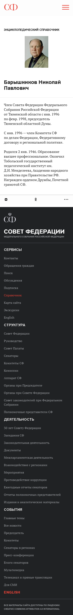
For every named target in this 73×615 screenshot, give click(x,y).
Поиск (8, 273)
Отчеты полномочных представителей (32, 495)
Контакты (11, 258)
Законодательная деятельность (26, 443)
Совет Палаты (14, 348)
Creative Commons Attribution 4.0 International (32, 609)
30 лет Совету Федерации (22, 428)
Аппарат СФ (13, 378)
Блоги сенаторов (16, 562)
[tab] (36, 199)
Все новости (12, 525)
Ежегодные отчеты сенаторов (25, 487)
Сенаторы (11, 356)
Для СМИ (10, 585)
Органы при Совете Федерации (27, 393)
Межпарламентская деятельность (28, 457)
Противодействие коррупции (25, 480)
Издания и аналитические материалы (31, 502)
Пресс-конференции (19, 555)
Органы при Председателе (23, 385)
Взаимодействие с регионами (25, 465)
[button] (65, 8)
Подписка (11, 288)
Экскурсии (11, 310)
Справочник (13, 295)
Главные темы (14, 518)
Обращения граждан (19, 266)
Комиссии (11, 370)
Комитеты (11, 540)
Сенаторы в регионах (19, 548)
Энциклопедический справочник (31, 30)
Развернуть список (66, 199)
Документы (12, 450)
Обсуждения (13, 280)
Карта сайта (12, 303)
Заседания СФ (14, 435)
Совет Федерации (17, 333)
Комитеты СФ (14, 363)
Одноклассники (36, 199)
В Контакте (6, 199)
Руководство (13, 341)
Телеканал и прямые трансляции (28, 577)
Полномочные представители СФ (28, 412)
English (9, 317)
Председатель (14, 533)
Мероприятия (14, 472)
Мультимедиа (14, 570)
